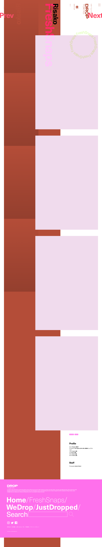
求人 (24, 527)
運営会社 (9, 527)
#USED (76, 434)
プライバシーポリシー (34, 527)
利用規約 (27, 527)
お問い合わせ (19, 527)
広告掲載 (13, 527)
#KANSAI (72, 434)
